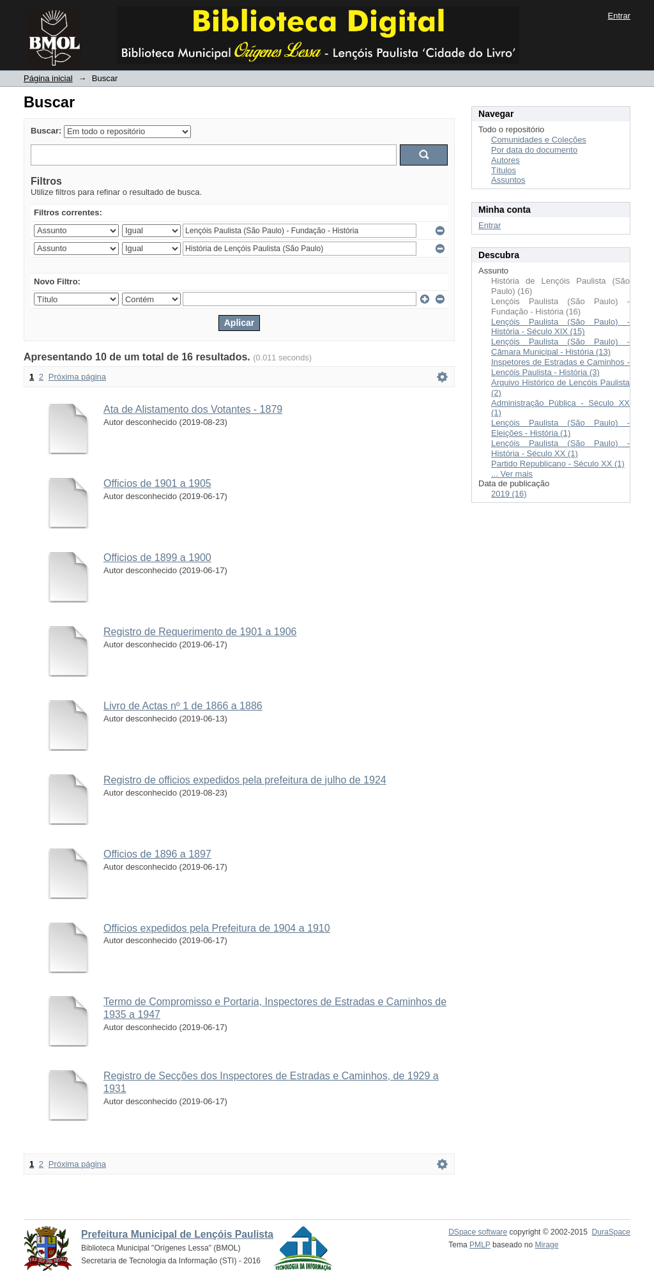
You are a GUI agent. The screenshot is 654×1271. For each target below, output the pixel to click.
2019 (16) (509, 493)
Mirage (547, 1244)
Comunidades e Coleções (538, 139)
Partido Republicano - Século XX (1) (558, 463)
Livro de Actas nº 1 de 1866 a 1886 (182, 705)
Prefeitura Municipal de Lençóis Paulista (177, 1234)
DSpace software (477, 1232)
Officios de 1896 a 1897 (157, 854)
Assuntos (508, 180)
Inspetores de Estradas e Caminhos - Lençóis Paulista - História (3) (560, 367)
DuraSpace (611, 1232)
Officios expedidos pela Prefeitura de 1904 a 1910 (216, 928)
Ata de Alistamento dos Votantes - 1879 (192, 409)
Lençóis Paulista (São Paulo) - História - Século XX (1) (560, 448)
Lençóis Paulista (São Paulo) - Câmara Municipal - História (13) (560, 347)
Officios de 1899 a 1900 (157, 557)
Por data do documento (534, 150)
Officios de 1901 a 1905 (157, 483)
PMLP (479, 1244)
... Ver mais (512, 474)
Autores (505, 160)
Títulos (503, 170)
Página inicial (48, 78)
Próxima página (77, 376)
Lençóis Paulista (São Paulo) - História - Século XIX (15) (560, 327)
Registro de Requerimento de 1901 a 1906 (199, 631)
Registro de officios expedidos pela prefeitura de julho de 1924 (244, 779)
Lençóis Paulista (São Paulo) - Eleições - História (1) (560, 428)
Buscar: (46, 130)
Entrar (619, 15)
